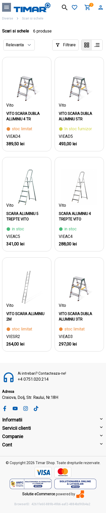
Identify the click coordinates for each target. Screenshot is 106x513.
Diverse (7, 18)
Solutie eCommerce (38, 494)
